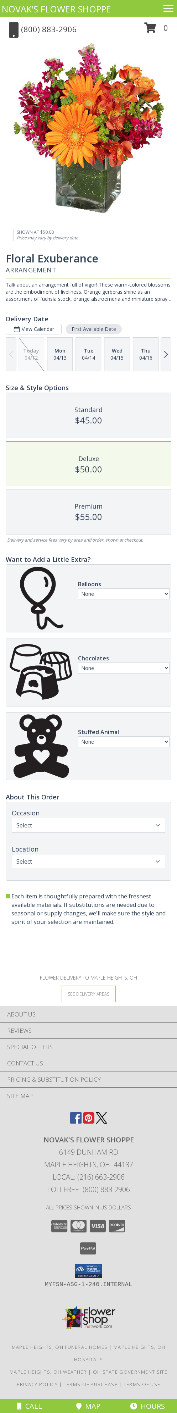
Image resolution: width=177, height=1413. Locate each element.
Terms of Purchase (91, 1384)
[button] (156, 30)
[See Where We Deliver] (89, 993)
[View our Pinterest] (88, 1121)
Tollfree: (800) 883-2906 (88, 1189)
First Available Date (94, 329)
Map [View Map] (88, 1406)
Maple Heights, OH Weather (48, 1372)
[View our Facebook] (76, 1121)
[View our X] (101, 1121)
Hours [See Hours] (147, 1406)
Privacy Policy (37, 1384)
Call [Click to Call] (29, 1406)
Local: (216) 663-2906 (89, 1177)
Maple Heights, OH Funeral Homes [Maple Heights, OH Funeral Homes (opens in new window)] (60, 1347)
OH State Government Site (130, 1372)
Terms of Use (142, 1384)
